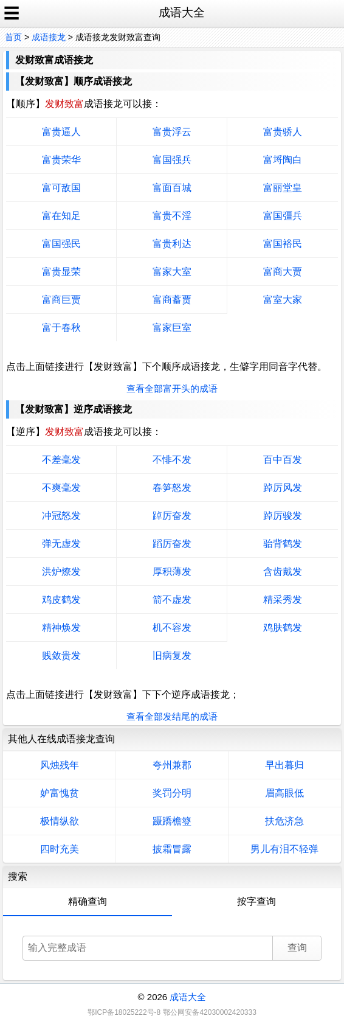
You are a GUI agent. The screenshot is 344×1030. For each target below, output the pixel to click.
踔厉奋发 (172, 515)
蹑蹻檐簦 (172, 821)
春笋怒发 (172, 487)
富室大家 (282, 299)
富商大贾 (282, 271)
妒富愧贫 (59, 793)
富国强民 (61, 243)
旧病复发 (172, 655)
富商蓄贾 (172, 299)
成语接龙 (49, 37)
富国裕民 (282, 243)
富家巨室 (172, 327)
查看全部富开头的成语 (172, 388)
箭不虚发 (172, 599)
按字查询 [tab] (256, 901)
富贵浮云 (172, 132)
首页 (13, 37)
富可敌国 (61, 188)
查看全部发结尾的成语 (172, 716)
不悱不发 (172, 459)
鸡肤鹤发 (282, 627)
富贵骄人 (282, 132)
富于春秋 (61, 327)
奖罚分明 (172, 793)
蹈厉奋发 (172, 543)
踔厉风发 (282, 487)
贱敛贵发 (61, 655)
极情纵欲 (59, 821)
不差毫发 (61, 459)
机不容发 (172, 627)
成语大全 (188, 997)
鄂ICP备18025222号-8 (124, 1012)
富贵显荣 (61, 271)
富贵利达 (172, 243)
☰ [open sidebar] (11, 13)
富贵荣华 (61, 160)
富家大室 (172, 271)
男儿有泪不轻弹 (284, 849)
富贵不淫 (172, 216)
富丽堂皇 (282, 188)
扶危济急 (284, 821)
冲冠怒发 (61, 515)
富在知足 (61, 216)
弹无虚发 (61, 543)
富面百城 (172, 188)
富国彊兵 (282, 216)
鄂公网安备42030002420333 (209, 1012)
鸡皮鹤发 (61, 599)
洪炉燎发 (61, 571)
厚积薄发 (172, 571)
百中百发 (282, 459)
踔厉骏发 (282, 515)
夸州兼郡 (172, 765)
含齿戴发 (282, 571)
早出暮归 (284, 765)
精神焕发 (61, 627)
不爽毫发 (61, 487)
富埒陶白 (282, 160)
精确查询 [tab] (87, 901)
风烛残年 (59, 765)
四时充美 (59, 849)
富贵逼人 (61, 132)
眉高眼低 (284, 793)
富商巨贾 (61, 299)
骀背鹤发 (282, 543)
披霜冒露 (172, 849)
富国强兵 (172, 160)
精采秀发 (282, 599)
